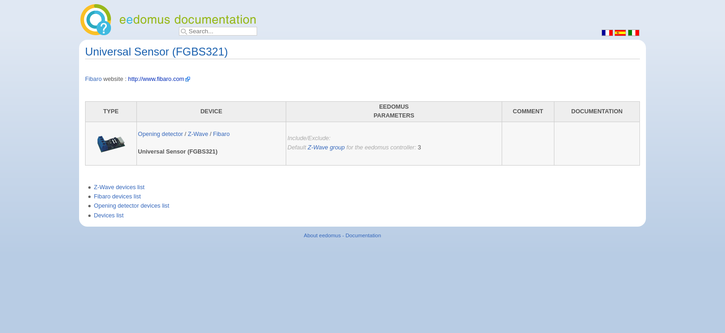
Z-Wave (198, 134)
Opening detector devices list (131, 206)
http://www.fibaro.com (156, 79)
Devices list (108, 215)
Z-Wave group (325, 147)
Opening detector (160, 134)
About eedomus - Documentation (342, 235)
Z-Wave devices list (119, 187)
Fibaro (93, 79)
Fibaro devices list (117, 196)
